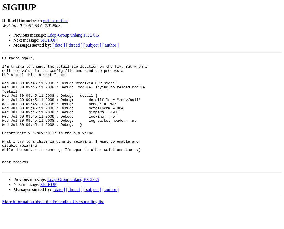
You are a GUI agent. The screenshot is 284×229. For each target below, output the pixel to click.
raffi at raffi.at (55, 20)
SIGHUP (48, 40)
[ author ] (110, 45)
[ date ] (58, 45)
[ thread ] (74, 45)
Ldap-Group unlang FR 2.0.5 (73, 35)
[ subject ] (92, 45)
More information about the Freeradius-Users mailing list (53, 224)
